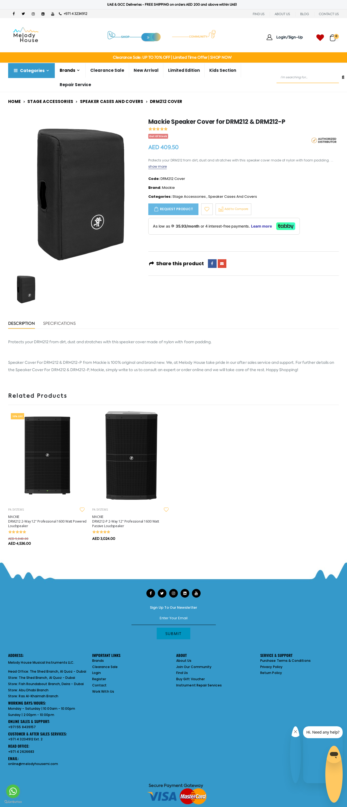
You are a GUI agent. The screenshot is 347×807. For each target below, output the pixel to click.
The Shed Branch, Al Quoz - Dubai (58, 671)
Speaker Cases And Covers (111, 101)
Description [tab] (21, 324)
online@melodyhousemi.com (33, 763)
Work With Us (103, 691)
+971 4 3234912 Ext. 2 (25, 739)
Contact (99, 685)
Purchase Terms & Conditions (285, 660)
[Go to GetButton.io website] (13, 801)
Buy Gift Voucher (190, 679)
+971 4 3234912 (73, 13)
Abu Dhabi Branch (34, 690)
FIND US (259, 14)
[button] (334, 35)
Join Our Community (193, 667)
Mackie (168, 187)
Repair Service (75, 84)
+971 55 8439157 (22, 727)
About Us (184, 660)
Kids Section (222, 70)
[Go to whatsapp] (13, 791)
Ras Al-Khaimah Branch (38, 696)
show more (157, 166)
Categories (29, 70)
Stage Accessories (50, 101)
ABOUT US (282, 14)
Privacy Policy (271, 667)
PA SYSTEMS (16, 509)
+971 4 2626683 (21, 751)
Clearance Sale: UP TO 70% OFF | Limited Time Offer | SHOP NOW (172, 57)
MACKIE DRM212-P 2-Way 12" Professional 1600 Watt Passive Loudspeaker (125, 521)
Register (99, 679)
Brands (67, 70)
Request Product (176, 209)
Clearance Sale (107, 70)
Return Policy (271, 672)
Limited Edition (184, 70)
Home (14, 101)
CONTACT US (329, 14)
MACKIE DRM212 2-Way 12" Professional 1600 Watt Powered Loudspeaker (47, 521)
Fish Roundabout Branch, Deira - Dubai (51, 684)
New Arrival (146, 70)
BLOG (304, 14)
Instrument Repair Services (199, 685)
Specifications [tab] (59, 324)
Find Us (182, 672)
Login (96, 672)
